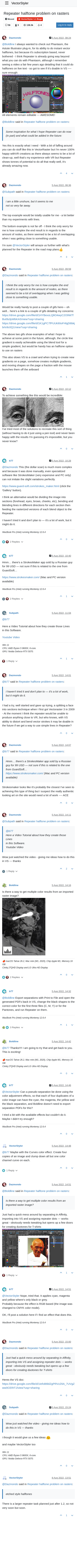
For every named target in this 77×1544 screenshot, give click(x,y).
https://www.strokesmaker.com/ (21, 577)
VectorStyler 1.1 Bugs (30, 19)
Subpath (13, 613)
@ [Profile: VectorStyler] (21, 245)
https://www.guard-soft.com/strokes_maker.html (30, 486)
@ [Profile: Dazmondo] (10, 275)
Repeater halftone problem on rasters (46, 121)
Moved (9, 19)
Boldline (13, 885)
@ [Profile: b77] (5, 619)
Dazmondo (15, 37)
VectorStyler (19, 3)
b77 (11, 460)
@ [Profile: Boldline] (8, 44)
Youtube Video (11, 637)
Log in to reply (65, 25)
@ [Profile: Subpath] (8, 191)
